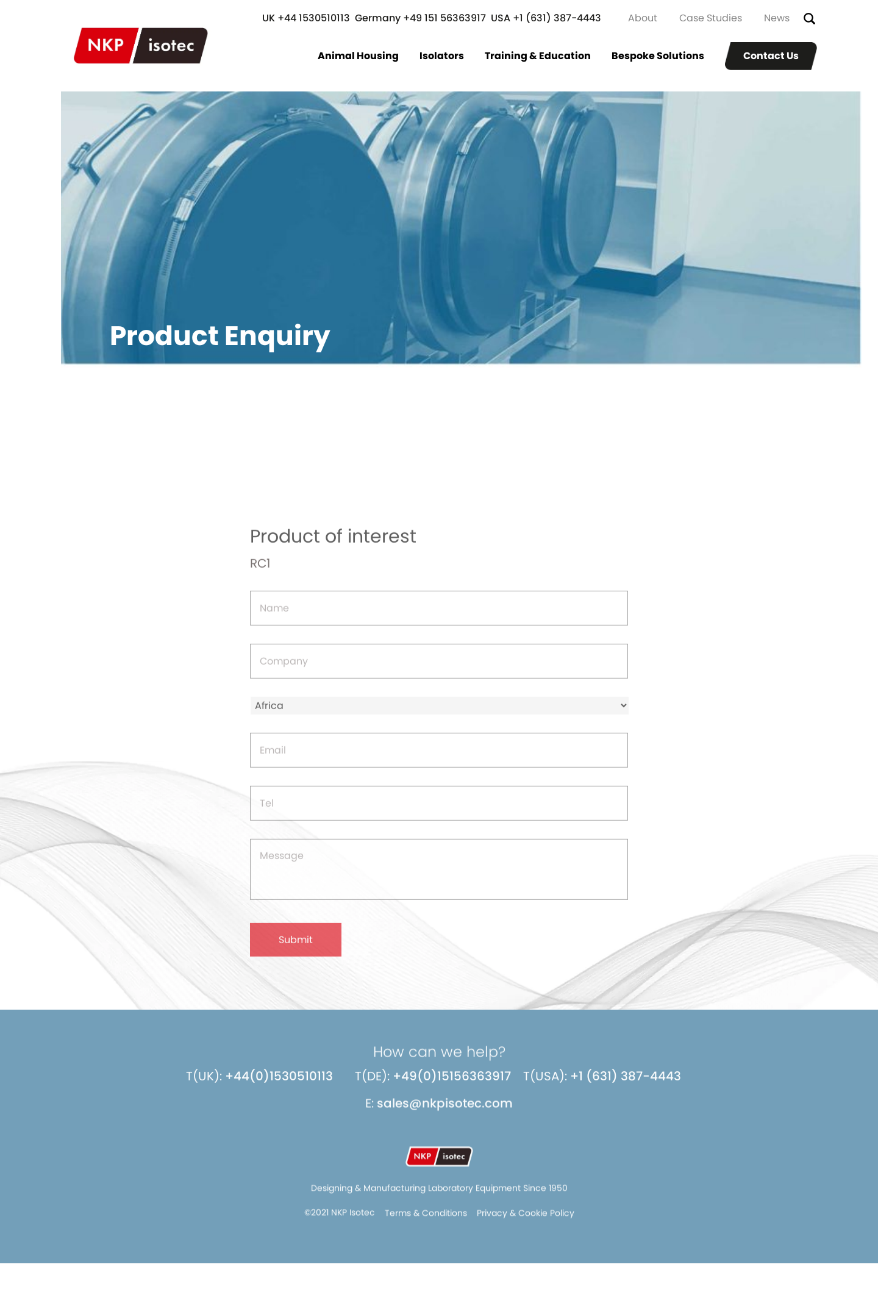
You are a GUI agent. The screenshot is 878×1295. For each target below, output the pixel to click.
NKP (141, 45)
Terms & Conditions (426, 1221)
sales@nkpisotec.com (445, 1111)
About (642, 18)
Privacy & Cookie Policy (525, 1221)
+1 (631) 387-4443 (625, 1084)
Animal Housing (358, 56)
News (777, 18)
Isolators (441, 56)
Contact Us (771, 56)
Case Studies (710, 18)
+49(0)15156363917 (452, 1084)
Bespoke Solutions (658, 56)
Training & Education (538, 56)
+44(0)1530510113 (279, 1084)
